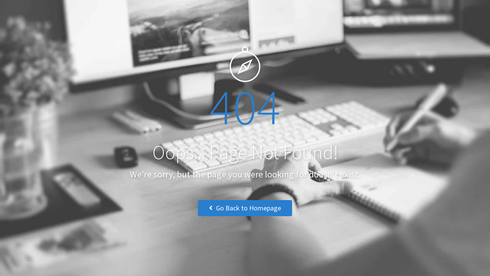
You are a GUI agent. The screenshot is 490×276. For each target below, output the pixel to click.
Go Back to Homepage (245, 208)
